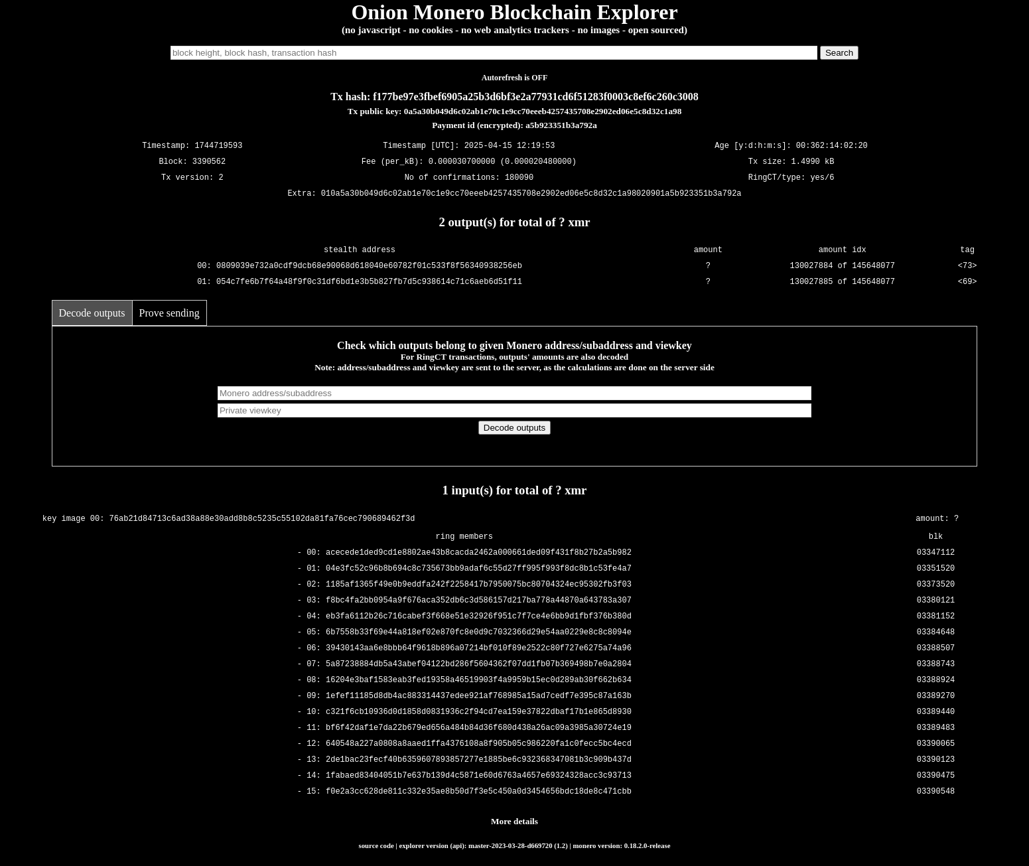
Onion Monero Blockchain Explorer (514, 12)
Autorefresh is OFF (515, 77)
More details (514, 821)
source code (376, 845)
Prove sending (169, 313)
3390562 (209, 162)
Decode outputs (92, 313)
